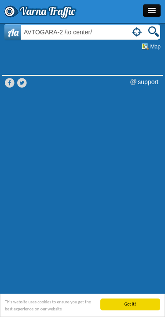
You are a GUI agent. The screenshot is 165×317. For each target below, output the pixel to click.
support (148, 81)
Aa (12, 32)
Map (155, 47)
